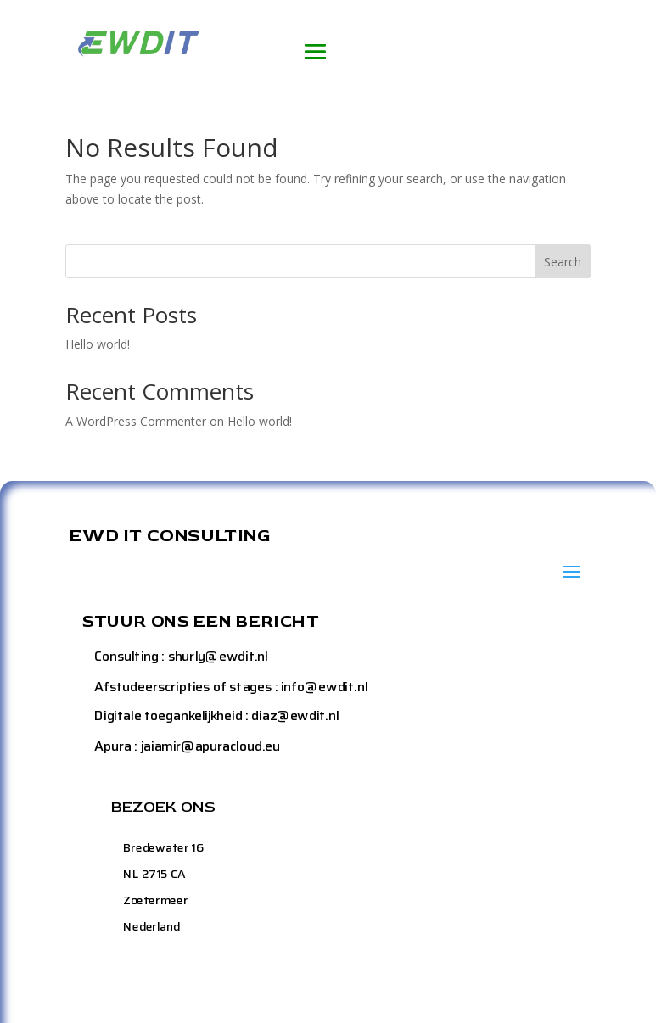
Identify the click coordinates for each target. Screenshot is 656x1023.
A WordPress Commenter (135, 421)
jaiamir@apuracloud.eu (210, 745)
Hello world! (97, 344)
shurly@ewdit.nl (218, 656)
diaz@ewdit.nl (295, 715)
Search (562, 262)
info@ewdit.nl (324, 685)
